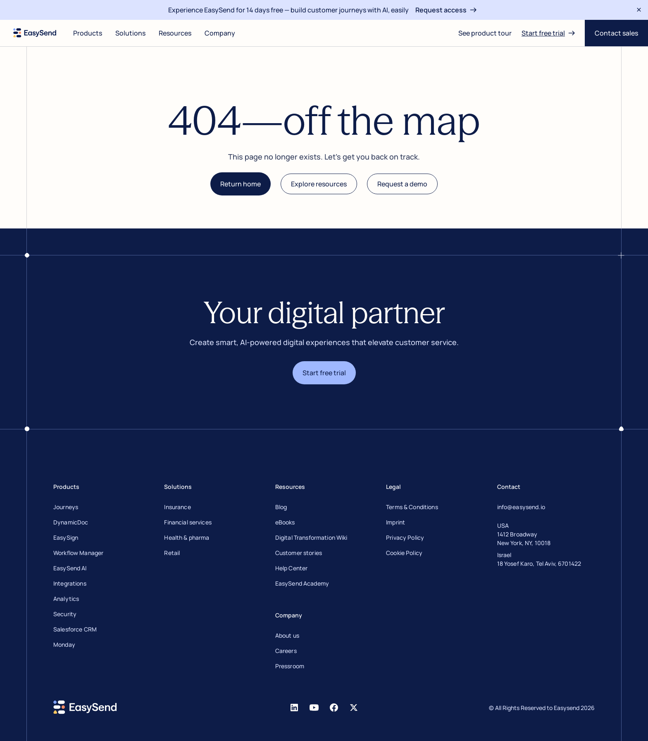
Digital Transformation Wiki (311, 537)
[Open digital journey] (485, 33)
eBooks (285, 522)
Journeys (65, 507)
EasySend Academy (302, 583)
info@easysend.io (521, 507)
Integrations (69, 583)
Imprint (395, 522)
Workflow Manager (78, 553)
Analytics (66, 599)
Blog (281, 507)
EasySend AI (70, 568)
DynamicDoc (70, 522)
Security (64, 614)
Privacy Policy (405, 537)
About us (287, 635)
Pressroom (289, 666)
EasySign (65, 537)
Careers (286, 651)
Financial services (188, 522)
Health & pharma (186, 537)
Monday (64, 644)
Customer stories (298, 553)
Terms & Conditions (412, 507)
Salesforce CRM (75, 629)
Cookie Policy (404, 553)
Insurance (177, 507)
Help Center (291, 568)
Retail (172, 553)
